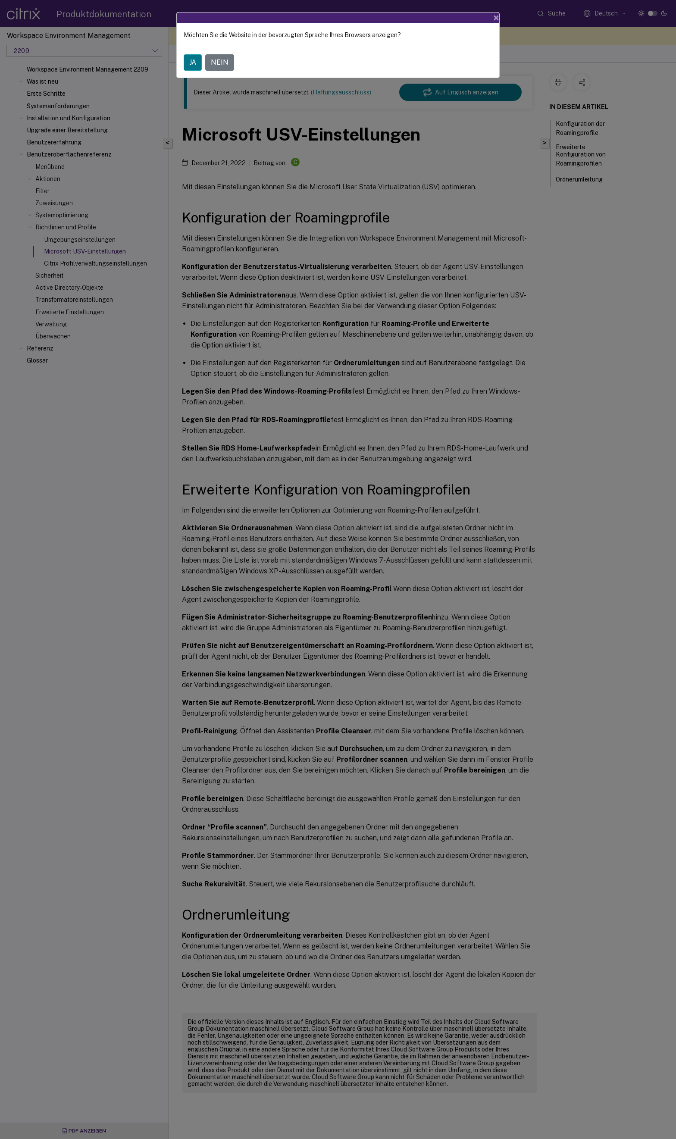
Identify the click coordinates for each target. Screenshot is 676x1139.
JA (192, 62)
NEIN (219, 62)
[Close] (496, 18)
